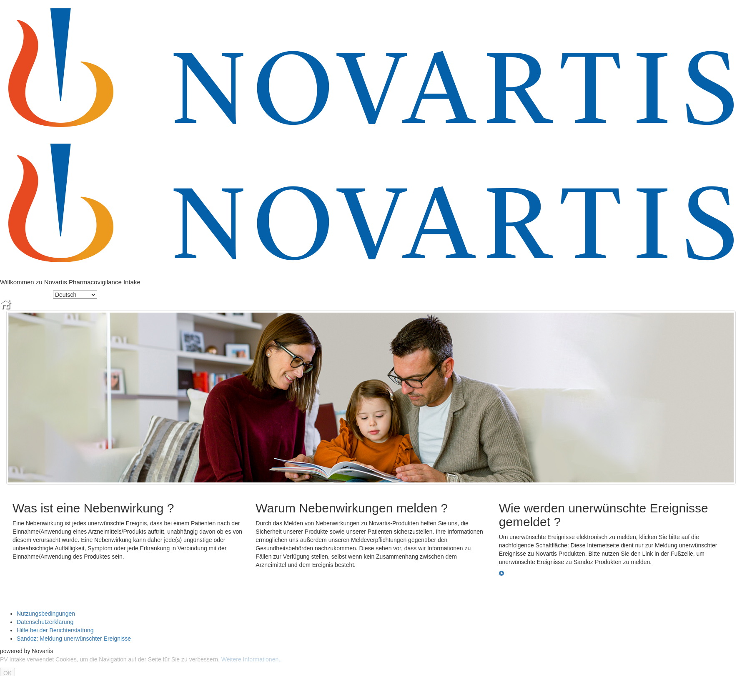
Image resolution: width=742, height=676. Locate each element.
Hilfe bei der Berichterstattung (55, 630)
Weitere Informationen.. (251, 659)
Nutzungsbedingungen (46, 613)
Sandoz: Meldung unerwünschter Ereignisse (74, 638)
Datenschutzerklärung (45, 622)
